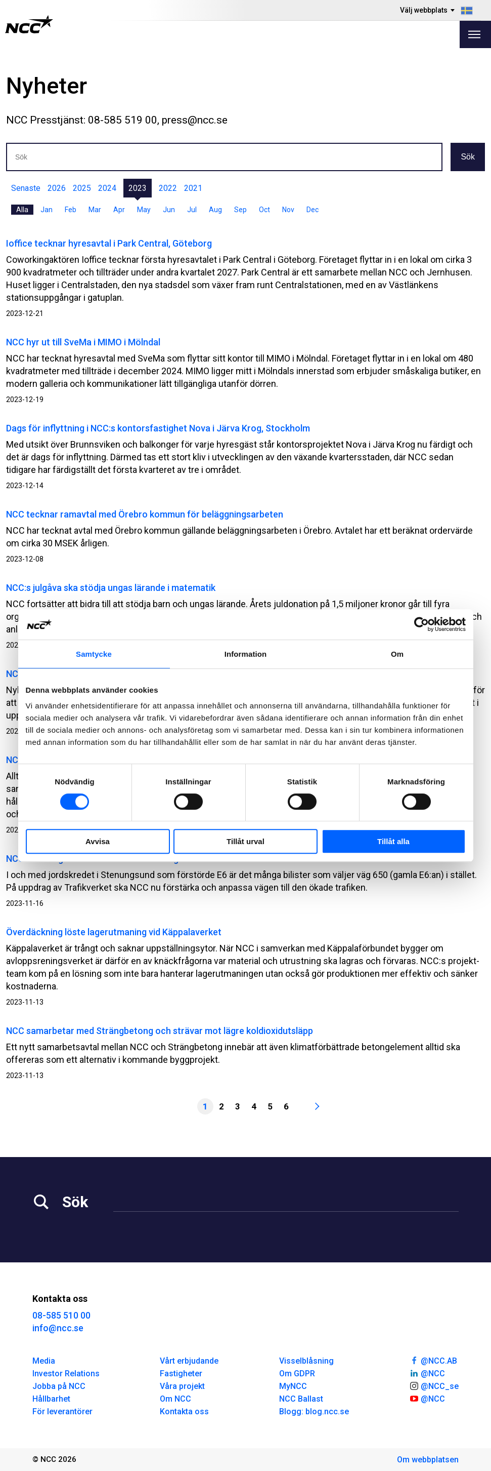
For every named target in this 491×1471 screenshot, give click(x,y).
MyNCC (293, 1386)
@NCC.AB (433, 1360)
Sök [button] (468, 156)
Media (43, 1361)
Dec (312, 210)
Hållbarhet (51, 1399)
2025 (82, 188)
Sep (240, 210)
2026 (57, 188)
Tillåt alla (393, 841)
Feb (70, 210)
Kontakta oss (184, 1411)
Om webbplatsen (428, 1459)
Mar (94, 210)
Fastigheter (181, 1373)
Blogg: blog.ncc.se (314, 1411)
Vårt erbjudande (189, 1361)
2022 (168, 188)
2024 (107, 188)
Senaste (25, 188)
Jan (46, 210)
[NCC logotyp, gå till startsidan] (29, 24)
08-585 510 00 (61, 1315)
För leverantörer (62, 1411)
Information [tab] (246, 654)
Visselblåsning (306, 1361)
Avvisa (97, 841)
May (144, 210)
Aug (215, 210)
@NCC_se (434, 1385)
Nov (288, 210)
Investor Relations (66, 1373)
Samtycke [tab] (94, 654)
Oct (264, 210)
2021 (193, 188)
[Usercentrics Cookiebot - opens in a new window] (421, 624)
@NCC (427, 1372)
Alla (22, 210)
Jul (192, 210)
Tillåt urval (245, 841)
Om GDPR (297, 1373)
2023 (137, 188)
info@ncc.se (57, 1328)
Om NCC (175, 1399)
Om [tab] (397, 654)
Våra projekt (182, 1386)
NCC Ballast (301, 1399)
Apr (119, 210)
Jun (169, 210)
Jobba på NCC (58, 1386)
